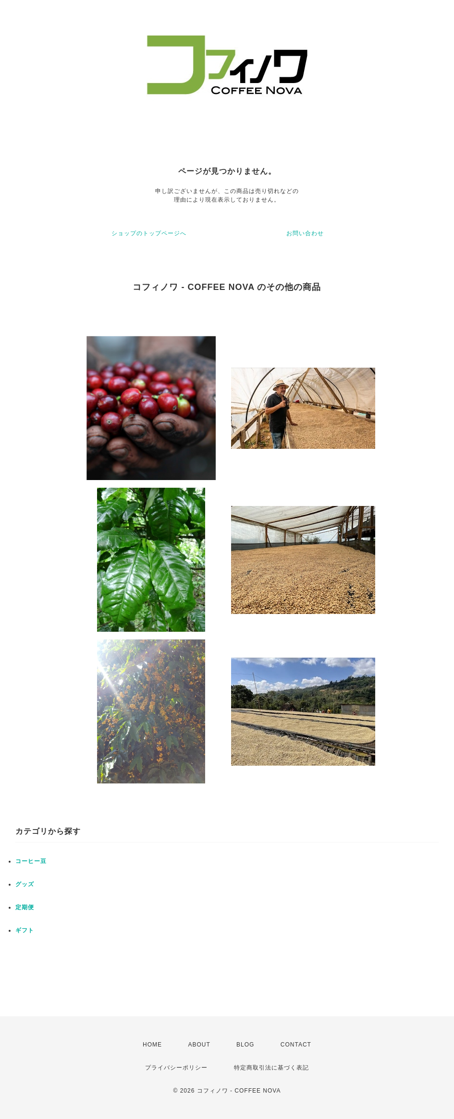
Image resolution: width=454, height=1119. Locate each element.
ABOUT (199, 1044)
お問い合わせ (305, 233)
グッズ (24, 884)
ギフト (24, 930)
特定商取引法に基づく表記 (271, 1067)
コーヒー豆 (31, 861)
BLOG (245, 1044)
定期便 (24, 907)
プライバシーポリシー (176, 1067)
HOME (152, 1044)
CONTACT (296, 1044)
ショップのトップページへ (148, 233)
